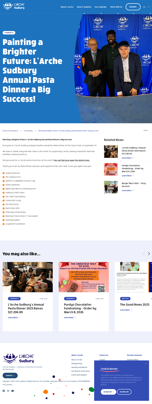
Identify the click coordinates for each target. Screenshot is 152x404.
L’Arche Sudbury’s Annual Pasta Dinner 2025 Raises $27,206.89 (134, 150)
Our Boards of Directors (80, 371)
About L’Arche (67, 7)
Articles (125, 298)
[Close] (146, 363)
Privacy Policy (7, 385)
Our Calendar (101, 7)
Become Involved (134, 355)
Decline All (124, 392)
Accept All (108, 392)
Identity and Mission (79, 367)
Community (28, 131)
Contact (9, 375)
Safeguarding (76, 363)
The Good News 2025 (134, 304)
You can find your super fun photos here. (72, 160)
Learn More (127, 158)
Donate (132, 6)
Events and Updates (10, 131)
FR (148, 7)
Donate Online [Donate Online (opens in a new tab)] (132, 360)
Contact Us (103, 355)
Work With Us (116, 7)
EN (144, 7)
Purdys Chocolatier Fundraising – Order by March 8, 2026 (132, 168)
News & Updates (84, 7)
